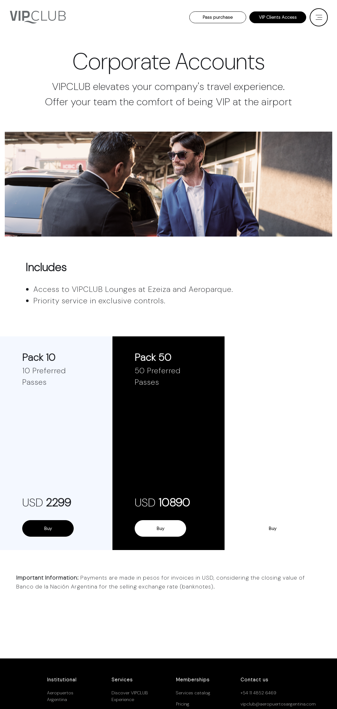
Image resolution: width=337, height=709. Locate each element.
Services (122, 680)
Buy (48, 528)
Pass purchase (218, 17)
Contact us (254, 680)
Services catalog (193, 693)
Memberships (193, 680)
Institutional (62, 680)
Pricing (182, 704)
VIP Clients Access (278, 17)
